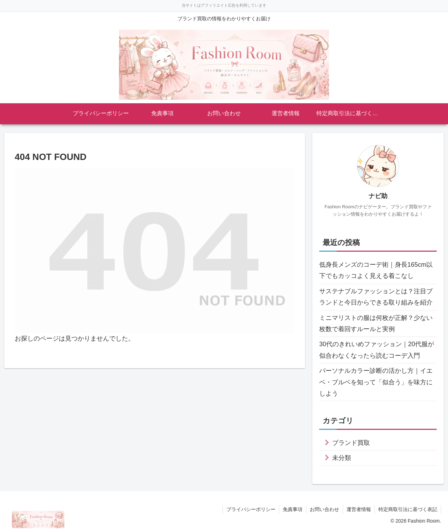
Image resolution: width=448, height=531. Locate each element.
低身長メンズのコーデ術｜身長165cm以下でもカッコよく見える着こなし (376, 270)
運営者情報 (358, 509)
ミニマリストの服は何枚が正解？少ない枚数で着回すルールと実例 (376, 323)
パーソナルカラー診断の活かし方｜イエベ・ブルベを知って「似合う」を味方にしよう (376, 382)
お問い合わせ (324, 509)
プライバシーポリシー (250, 509)
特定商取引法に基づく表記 (407, 509)
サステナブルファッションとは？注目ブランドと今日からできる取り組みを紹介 (376, 297)
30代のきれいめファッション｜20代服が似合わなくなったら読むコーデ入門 (376, 350)
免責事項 (292, 509)
